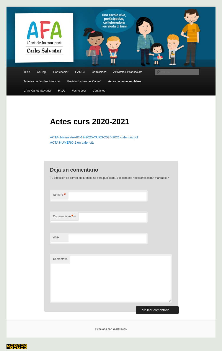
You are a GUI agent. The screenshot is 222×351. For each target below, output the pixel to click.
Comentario (60, 259)
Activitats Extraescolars (127, 72)
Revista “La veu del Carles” (84, 81)
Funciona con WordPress (111, 329)
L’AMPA (80, 72)
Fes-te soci (79, 90)
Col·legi (41, 72)
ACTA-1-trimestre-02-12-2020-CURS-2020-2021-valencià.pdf (94, 137)
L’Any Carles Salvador (37, 90)
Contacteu (99, 90)
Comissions (99, 72)
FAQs (61, 90)
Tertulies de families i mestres (41, 81)
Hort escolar (60, 72)
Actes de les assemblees (124, 81)
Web (56, 237)
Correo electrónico (64, 216)
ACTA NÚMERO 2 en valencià (71, 142)
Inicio (26, 72)
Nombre (59, 195)
